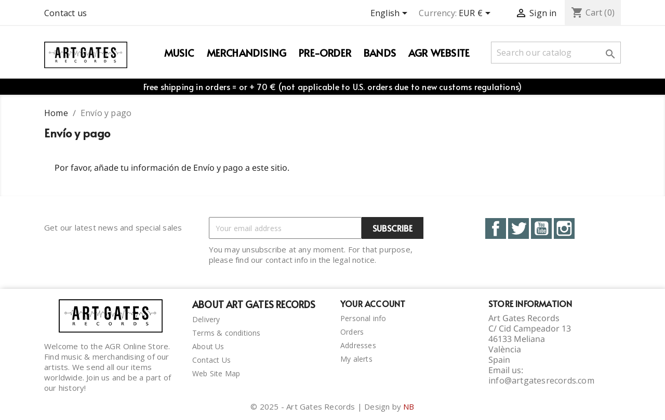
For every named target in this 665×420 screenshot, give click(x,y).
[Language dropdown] (390, 14)
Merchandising (247, 52)
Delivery (206, 319)
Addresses (358, 345)
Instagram (564, 228)
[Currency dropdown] (476, 14)
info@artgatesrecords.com (541, 380)
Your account (372, 303)
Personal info (363, 318)
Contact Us (211, 360)
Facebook (495, 228)
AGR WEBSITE (439, 52)
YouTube (541, 228)
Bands (380, 52)
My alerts (356, 359)
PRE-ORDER (325, 52)
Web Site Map (216, 373)
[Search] (556, 52)
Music (179, 52)
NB (408, 406)
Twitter (518, 228)
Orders (352, 332)
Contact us (65, 13)
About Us (208, 346)
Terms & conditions (226, 333)
